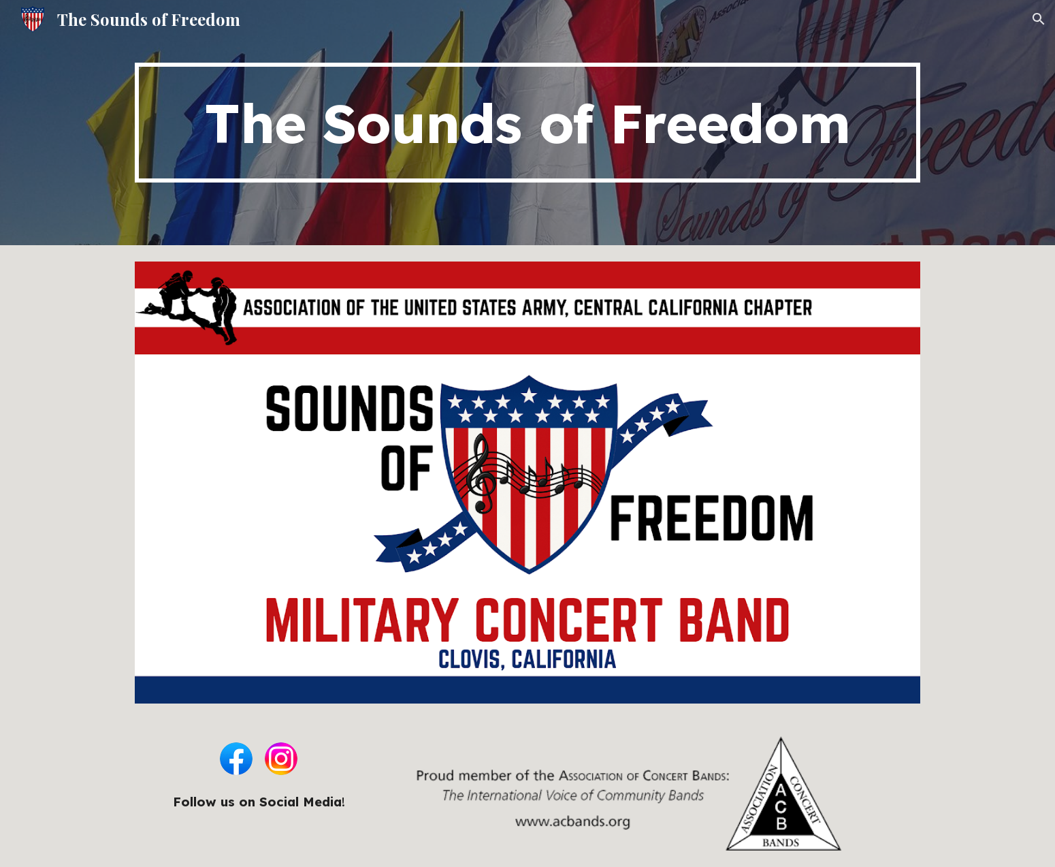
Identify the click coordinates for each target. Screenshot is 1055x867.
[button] (1038, 19)
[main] (527, 123)
